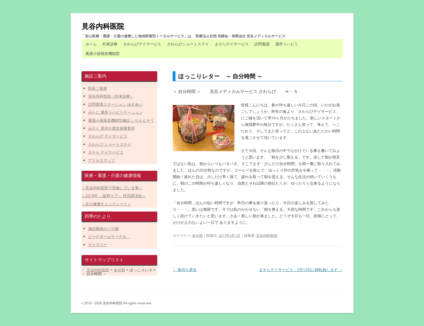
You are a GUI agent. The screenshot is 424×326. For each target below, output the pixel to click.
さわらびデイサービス (142, 43)
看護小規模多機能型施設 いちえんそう (121, 120)
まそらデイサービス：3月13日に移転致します (301, 269)
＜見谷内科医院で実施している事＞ (112, 187)
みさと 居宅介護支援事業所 (111, 128)
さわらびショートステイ (188, 43)
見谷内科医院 (103, 26)
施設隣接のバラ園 (103, 228)
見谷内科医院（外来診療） (111, 96)
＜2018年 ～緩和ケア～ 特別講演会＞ (114, 195)
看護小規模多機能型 (102, 53)
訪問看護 (262, 43)
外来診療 (109, 43)
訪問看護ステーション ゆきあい (115, 104)
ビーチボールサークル (109, 236)
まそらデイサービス (232, 43)
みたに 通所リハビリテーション (115, 112)
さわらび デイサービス (107, 136)
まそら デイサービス (105, 152)
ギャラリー (97, 244)
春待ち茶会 (185, 269)
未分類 (197, 235)
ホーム (91, 43)
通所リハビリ (286, 43)
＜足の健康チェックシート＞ (106, 203)
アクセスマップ (101, 160)
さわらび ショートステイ (109, 144)
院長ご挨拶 (97, 88)
